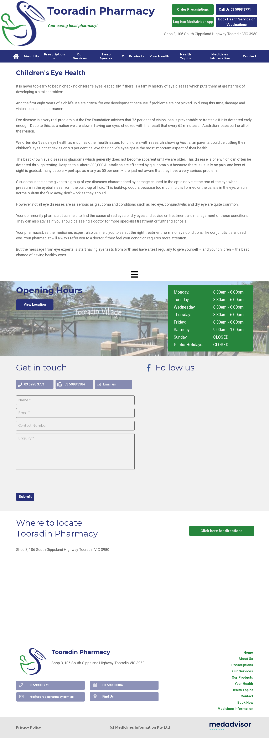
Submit (25, 497)
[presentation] (47, 481)
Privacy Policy (28, 727)
